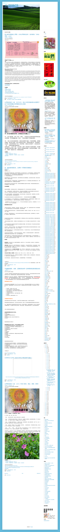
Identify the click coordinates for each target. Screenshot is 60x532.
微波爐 (46, 309)
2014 (46, 409)
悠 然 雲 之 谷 (47, 434)
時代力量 (46, 287)
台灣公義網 (46, 492)
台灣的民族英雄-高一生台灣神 (49, 232)
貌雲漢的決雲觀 (47, 474)
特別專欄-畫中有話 (47, 289)
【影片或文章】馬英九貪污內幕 (49, 151)
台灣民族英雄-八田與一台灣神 (49, 181)
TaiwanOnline (47, 500)
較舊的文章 (38, 473)
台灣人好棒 (46, 179)
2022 (46, 344)
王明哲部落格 (47, 428)
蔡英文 (46, 328)
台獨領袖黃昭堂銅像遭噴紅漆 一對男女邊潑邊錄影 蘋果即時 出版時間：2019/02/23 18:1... (50, 141)
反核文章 (46, 168)
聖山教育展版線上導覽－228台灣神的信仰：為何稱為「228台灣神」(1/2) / (50, 370)
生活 (45, 259)
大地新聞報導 (10, 37)
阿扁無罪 (46, 275)
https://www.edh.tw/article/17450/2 (10, 352)
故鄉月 (46, 432)
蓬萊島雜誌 (46, 477)
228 (45, 156)
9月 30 (48, 353)
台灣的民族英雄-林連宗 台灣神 (49, 231)
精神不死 (46, 325)
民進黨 (46, 258)
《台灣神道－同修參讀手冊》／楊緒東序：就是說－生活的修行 (14, 154)
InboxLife (46, 456)
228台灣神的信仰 (7, 84)
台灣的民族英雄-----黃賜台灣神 (49, 221)
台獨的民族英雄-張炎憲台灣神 (49, 175)
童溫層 (46, 307)
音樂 (45, 282)
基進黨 (46, 299)
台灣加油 (46, 180)
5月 (46, 395)
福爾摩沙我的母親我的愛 (48, 426)
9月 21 (48, 359)
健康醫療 (8, 265)
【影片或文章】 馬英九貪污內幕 (50, 147)
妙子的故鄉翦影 (47, 438)
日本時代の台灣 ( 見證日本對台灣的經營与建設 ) (18, 358)
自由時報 (46, 424)
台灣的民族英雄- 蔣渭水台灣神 (49, 214)
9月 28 (48, 355)
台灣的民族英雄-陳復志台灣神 (49, 240)
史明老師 (46, 254)
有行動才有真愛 (47, 431)
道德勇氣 (46, 318)
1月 (46, 401)
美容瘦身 (46, 281)
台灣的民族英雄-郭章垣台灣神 (49, 235)
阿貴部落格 (46, 470)
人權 (45, 161)
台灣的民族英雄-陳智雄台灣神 (49, 241)
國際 (45, 298)
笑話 (45, 292)
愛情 (45, 312)
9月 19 (48, 360)
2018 (46, 404)
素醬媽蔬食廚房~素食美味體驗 (49, 479)
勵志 (45, 334)
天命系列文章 (47, 169)
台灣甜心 (46, 490)
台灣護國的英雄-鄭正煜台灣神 (49, 252)
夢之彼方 (46, 486)
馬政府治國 (46, 293)
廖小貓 (46, 321)
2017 (46, 405)
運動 (45, 316)
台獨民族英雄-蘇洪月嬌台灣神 (49, 173)
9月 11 (48, 364)
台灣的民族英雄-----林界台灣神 (49, 218)
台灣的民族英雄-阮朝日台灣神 (49, 227)
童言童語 (46, 306)
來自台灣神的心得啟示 (48, 271)
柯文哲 (46, 280)
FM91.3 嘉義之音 (47, 501)
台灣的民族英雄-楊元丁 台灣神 (49, 245)
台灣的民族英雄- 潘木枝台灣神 (49, 212)
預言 (45, 320)
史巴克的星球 (47, 487)
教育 (45, 300)
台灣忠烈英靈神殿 (47, 491)
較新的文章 (6, 473)
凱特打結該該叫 (47, 497)
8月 (46, 391)
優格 (45, 333)
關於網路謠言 (47, 339)
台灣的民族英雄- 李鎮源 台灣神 (49, 193)
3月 (46, 398)
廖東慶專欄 (46, 322)
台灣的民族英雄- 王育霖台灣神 (49, 183)
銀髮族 (46, 327)
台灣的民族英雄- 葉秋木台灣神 (49, 209)
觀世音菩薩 (46, 340)
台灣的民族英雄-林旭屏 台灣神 (49, 228)
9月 (46, 352)
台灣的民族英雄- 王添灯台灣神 (49, 185)
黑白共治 (46, 308)
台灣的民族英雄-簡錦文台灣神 (49, 248)
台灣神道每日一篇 (11, 105)
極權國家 (46, 314)
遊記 (45, 315)
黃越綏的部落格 (47, 464)
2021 (46, 346)
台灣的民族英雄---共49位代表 (49, 225)
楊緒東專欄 (6, 155)
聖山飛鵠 (46, 425)
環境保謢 (46, 335)
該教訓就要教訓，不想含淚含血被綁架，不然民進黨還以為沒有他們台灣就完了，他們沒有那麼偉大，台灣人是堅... (50, 130)
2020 (46, 347)
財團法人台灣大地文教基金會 (49, 420)
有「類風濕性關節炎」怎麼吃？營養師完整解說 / (18, 167)
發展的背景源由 (7, 85)
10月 (46, 351)
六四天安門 (46, 167)
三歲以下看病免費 (47, 138)
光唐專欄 (46, 261)
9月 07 (48, 368)
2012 (46, 412)
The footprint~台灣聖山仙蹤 (49, 445)
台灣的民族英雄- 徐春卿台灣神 (49, 199)
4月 (46, 397)
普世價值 (46, 484)
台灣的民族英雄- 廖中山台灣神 (49, 210)
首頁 (22, 473)
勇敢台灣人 (46, 444)
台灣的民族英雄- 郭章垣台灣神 (49, 203)
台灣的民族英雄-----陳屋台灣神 (49, 220)
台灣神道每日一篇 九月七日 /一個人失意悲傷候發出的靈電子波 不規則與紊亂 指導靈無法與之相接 (50, 374)
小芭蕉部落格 (47, 437)
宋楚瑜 (46, 266)
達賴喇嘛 (46, 319)
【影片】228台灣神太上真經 (9, 91)
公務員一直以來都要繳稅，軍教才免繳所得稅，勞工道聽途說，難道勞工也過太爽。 (50, 136)
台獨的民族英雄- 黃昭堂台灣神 (49, 174)
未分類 (46, 255)
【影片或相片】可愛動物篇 (49, 153)
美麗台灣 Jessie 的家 (48, 478)
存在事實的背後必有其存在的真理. (50, 485)
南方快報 (46, 494)
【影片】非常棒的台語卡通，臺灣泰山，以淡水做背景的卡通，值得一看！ (50, 119)
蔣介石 (46, 329)
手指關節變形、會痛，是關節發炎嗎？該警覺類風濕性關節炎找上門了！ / (50, 379)
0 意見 (14, 98)
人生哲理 (46, 160)
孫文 (45, 285)
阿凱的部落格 (47, 471)
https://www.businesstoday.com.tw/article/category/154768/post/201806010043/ (17, 262)
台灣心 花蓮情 (47, 440)
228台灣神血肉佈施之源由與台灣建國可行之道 (12, 93)
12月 (46, 348)
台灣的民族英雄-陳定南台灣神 (49, 238)
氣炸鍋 (46, 288)
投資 (45, 268)
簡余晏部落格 (47, 480)
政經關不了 (46, 279)
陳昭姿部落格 (47, 467)
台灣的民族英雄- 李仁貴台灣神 (49, 190)
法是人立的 (46, 272)
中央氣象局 (46, 498)
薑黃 (45, 336)
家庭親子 (46, 286)
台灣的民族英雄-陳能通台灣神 (49, 239)
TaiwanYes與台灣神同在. (48, 446)
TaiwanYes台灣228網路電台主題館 (50, 449)
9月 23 (48, 356)
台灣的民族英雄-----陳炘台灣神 (49, 219)
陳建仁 (46, 301)
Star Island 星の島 (47, 453)
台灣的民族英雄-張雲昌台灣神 (49, 233)
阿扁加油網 (46, 419)
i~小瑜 (46, 455)
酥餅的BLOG (47, 472)
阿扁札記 (46, 274)
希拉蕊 (46, 267)
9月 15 (48, 363)
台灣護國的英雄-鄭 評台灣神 (49, 251)
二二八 (46, 159)
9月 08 (48, 367)
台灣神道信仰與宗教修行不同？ (9, 92)
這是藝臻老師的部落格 (48, 473)
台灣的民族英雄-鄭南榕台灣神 (49, 246)
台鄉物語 (11, 6)
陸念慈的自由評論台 (48, 466)
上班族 (46, 162)
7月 (46, 393)
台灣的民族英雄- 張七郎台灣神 (49, 200)
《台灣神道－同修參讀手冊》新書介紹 (11, 153)
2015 (46, 408)
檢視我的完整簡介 (46, 520)
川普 (45, 166)
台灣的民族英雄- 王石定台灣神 (49, 182)
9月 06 (48, 387)
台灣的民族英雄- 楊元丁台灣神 (49, 208)
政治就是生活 (47, 278)
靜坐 (45, 332)
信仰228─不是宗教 (8, 90)
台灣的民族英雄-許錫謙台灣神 (49, 234)
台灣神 (6, 88)
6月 (46, 394)
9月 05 (48, 388)
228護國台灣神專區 (8, 89)
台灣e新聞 (46, 493)
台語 (45, 172)
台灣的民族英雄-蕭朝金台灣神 (49, 247)
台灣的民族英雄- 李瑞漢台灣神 (49, 191)
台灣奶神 (46, 441)
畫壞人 (46, 305)
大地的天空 (46, 439)
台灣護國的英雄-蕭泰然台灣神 (49, 253)
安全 (45, 262)
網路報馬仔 (46, 326)
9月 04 (48, 390)
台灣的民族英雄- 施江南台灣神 (49, 198)
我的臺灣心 (46, 433)
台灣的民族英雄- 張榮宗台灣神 (49, 202)
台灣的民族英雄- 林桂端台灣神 (49, 195)
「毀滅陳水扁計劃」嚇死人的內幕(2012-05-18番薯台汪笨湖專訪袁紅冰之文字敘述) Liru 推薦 (50, 101)
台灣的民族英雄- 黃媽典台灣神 (49, 207)
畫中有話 (46, 427)
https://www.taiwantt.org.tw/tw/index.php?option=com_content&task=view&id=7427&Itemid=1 (18, 97)
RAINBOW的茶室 (47, 454)
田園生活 (46, 260)
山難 (45, 165)
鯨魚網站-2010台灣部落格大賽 (49, 465)
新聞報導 (6, 37)
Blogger (31, 526)
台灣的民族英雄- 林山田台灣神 (49, 194)
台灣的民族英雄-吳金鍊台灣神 (49, 226)
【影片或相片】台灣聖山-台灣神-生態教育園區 (14, 99)
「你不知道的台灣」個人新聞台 (49, 499)
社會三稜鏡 (46, 273)
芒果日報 (46, 421)
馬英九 (46, 294)
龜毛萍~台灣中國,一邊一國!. (49, 463)
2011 (46, 413)
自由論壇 (46, 265)
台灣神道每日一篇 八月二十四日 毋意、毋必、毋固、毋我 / (22, 384)
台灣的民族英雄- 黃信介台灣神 (49, 204)
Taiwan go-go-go (47, 450)
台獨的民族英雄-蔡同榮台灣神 (49, 176)
